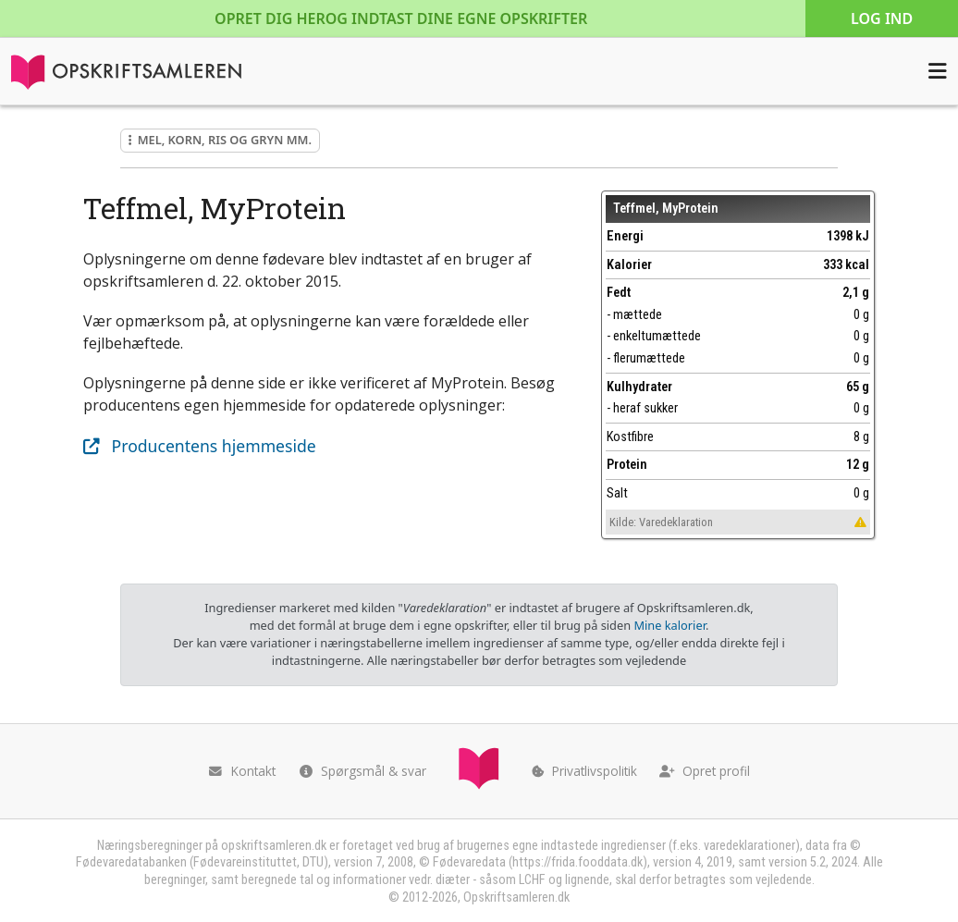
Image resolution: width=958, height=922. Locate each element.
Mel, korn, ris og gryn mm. (220, 139)
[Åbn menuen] (937, 71)
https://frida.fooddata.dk (577, 862)
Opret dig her (401, 18)
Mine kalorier (669, 625)
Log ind (882, 18)
